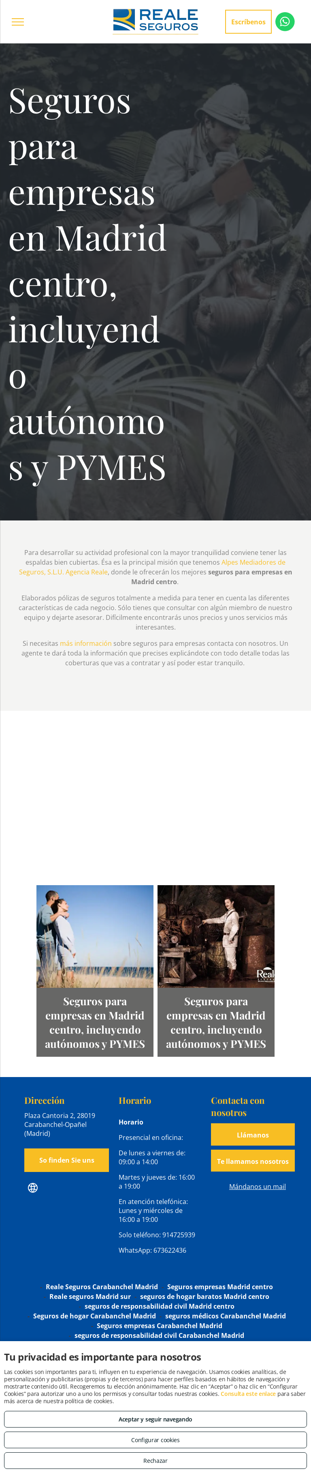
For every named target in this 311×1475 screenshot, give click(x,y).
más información (86, 643)
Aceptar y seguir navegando (155, 1419)
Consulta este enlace (248, 1394)
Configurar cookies (155, 1440)
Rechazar (155, 1460)
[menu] (17, 21)
